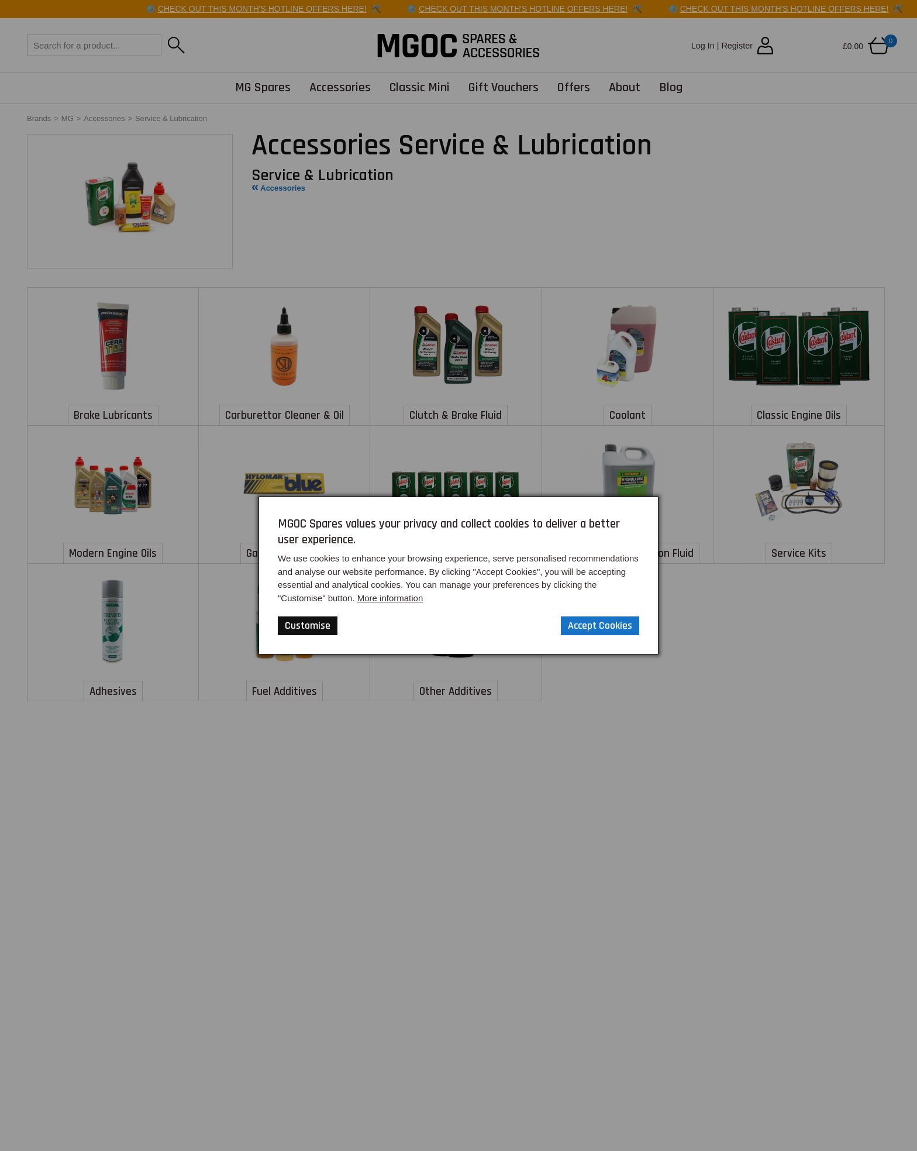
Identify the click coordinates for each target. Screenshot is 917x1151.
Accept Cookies (600, 625)
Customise (307, 625)
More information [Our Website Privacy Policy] (390, 598)
